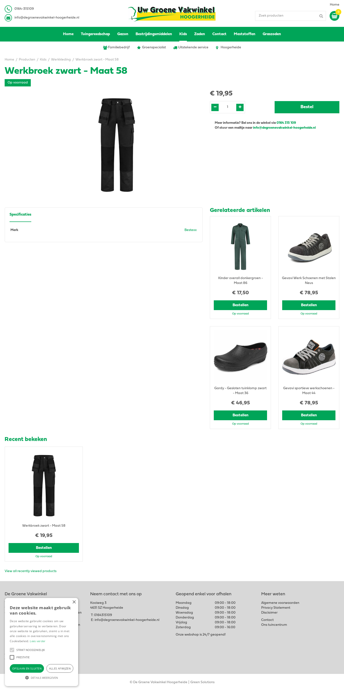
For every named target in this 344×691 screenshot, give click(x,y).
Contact (267, 620)
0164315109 (103, 615)
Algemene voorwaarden (280, 603)
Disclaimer (269, 612)
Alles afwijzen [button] (60, 668)
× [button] (74, 602)
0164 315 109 (286, 123)
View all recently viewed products (30, 571)
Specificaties (20, 214)
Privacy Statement (275, 607)
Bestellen (240, 305)
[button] (12, 650)
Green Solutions (202, 682)
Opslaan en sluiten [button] (27, 668)
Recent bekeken (26, 439)
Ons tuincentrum (274, 625)
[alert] (41, 642)
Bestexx (190, 230)
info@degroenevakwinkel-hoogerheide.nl (46, 17)
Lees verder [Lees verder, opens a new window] (37, 641)
